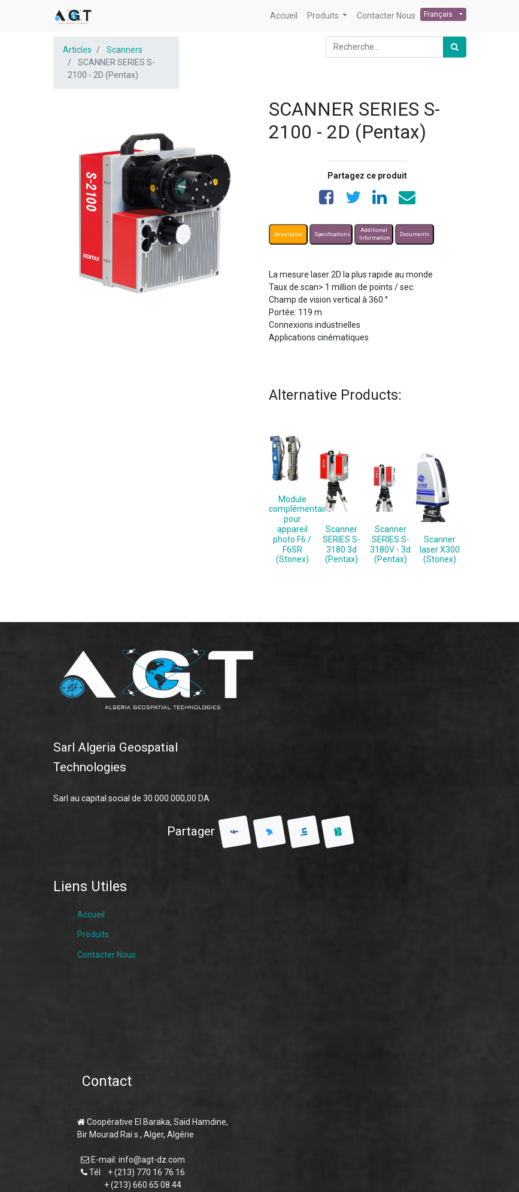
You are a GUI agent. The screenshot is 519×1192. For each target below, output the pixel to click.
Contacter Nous (106, 954)
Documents (414, 234)
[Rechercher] (454, 47)
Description (288, 234)
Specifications (332, 234)
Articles (77, 50)
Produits (93, 934)
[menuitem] (283, 16)
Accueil (91, 914)
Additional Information (374, 234)
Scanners (124, 50)
